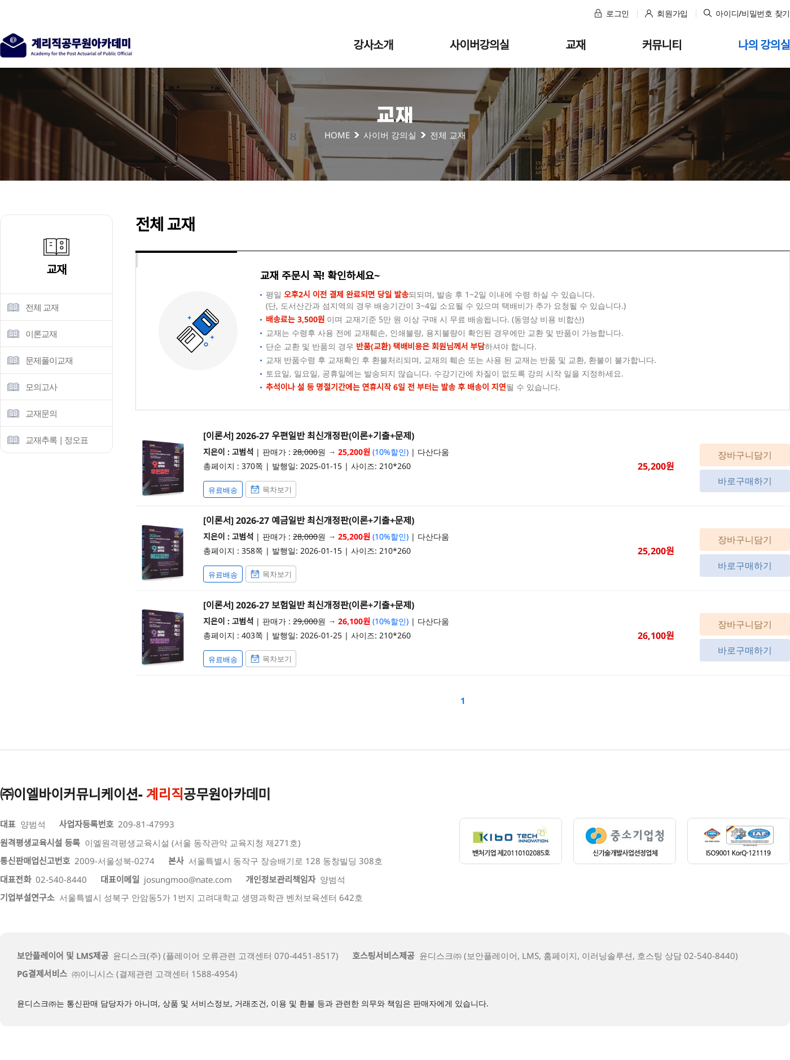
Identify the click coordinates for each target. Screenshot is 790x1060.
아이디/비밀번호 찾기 (747, 13)
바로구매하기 (745, 481)
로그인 (611, 13)
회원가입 (666, 13)
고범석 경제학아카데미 (66, 45)
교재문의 (41, 413)
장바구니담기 (745, 455)
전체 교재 (42, 307)
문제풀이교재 (49, 360)
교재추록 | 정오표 (56, 439)
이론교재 (41, 333)
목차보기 (271, 489)
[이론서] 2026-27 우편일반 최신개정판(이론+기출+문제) (308, 436)
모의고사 (41, 386)
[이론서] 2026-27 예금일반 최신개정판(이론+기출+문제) (308, 520)
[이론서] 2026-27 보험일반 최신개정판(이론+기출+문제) (308, 605)
